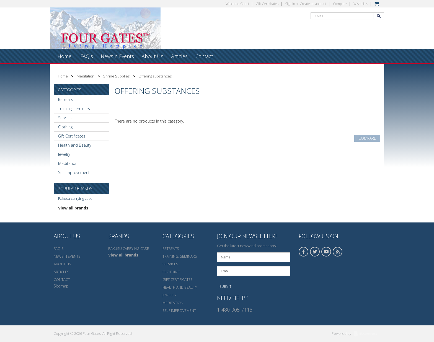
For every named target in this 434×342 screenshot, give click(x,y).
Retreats (65, 99)
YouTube (326, 251)
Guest (244, 3)
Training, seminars (74, 108)
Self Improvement (74, 172)
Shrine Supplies (116, 76)
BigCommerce (367, 334)
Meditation (85, 76)
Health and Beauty (74, 145)
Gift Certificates (267, 3)
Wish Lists (360, 3)
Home (63, 76)
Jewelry (64, 154)
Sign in (290, 3)
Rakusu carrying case (75, 198)
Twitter (315, 251)
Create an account (313, 3)
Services (65, 117)
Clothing (65, 126)
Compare (340, 3)
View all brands (73, 208)
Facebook (304, 251)
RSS (338, 251)
